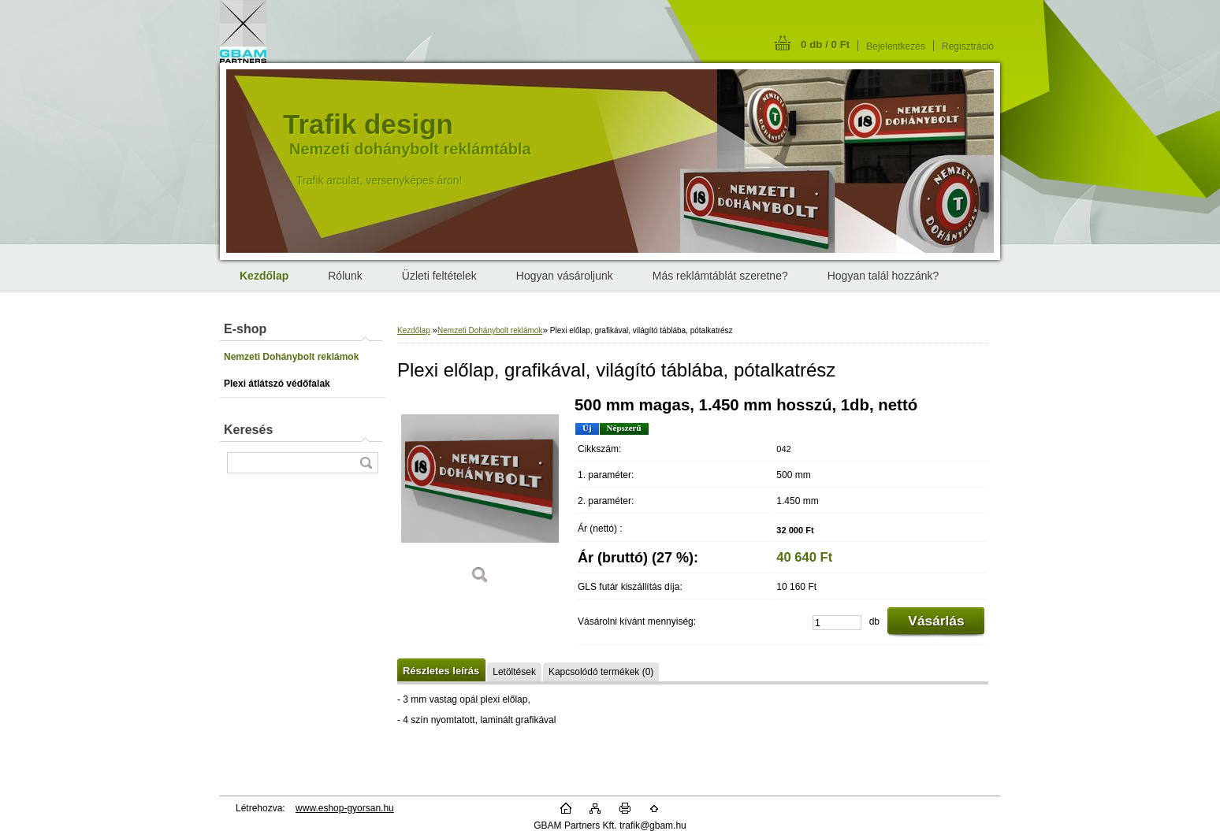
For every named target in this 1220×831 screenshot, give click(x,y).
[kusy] (837, 622)
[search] (366, 463)
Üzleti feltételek (439, 275)
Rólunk (345, 275)
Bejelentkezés (895, 46)
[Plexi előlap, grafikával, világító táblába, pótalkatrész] (480, 496)
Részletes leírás (441, 671)
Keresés (248, 429)
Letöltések (514, 671)
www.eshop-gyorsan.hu (345, 808)
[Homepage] (264, 275)
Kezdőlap (413, 330)
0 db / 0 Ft (825, 44)
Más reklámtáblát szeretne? (720, 275)
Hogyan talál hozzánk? (883, 275)
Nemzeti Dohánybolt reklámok (489, 330)
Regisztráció (968, 46)
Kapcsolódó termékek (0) (601, 671)
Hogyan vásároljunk (564, 275)
